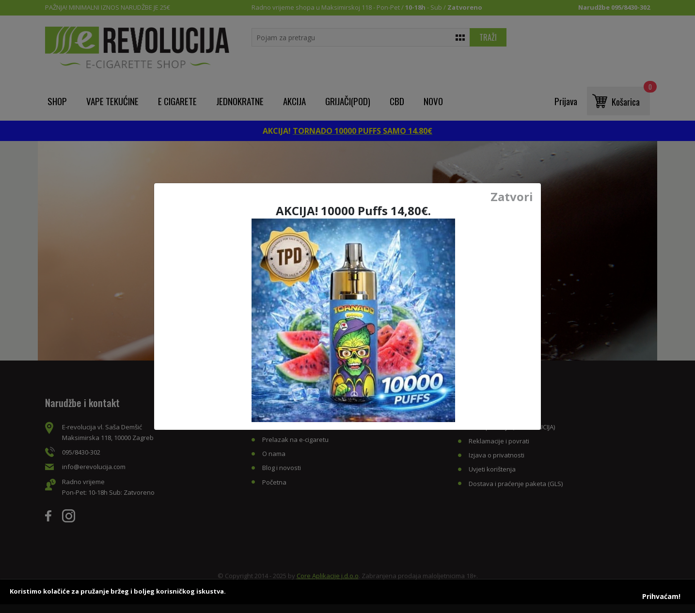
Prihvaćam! (661, 596)
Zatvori (511, 197)
